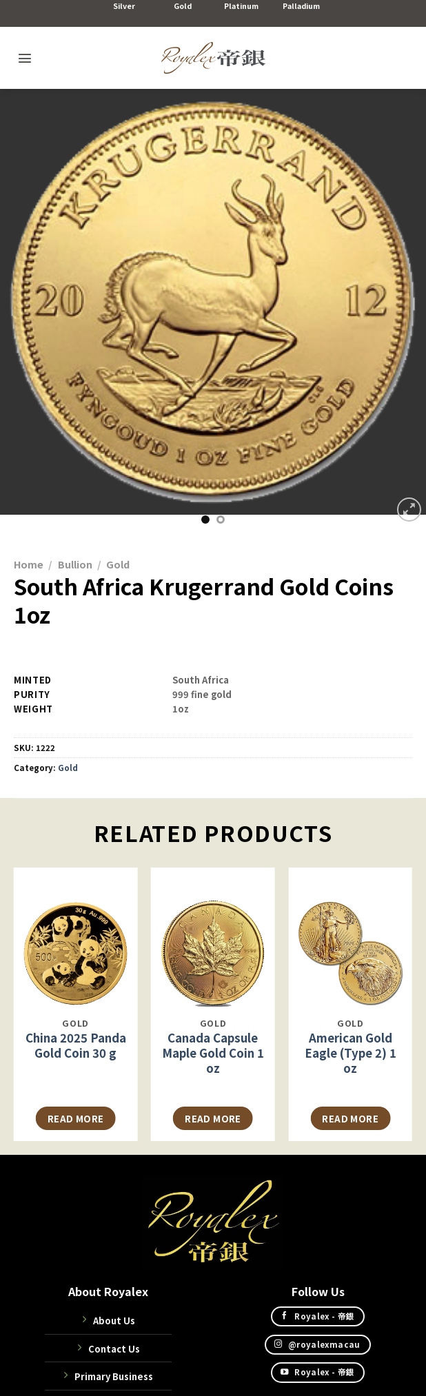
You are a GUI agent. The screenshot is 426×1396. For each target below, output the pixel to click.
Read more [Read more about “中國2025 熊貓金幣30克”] (76, 1118)
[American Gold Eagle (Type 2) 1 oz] (350, 938)
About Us (114, 1320)
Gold (118, 564)
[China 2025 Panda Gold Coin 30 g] (76, 938)
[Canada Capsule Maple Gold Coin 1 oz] (213, 938)
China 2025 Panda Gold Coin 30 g (76, 1045)
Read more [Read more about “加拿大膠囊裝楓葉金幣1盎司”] (213, 1118)
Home (28, 564)
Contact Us (114, 1348)
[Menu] (24, 57)
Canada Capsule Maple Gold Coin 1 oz (213, 1053)
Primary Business (113, 1376)
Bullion (75, 564)
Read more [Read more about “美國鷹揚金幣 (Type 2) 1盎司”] (350, 1118)
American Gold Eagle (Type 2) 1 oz (350, 1053)
